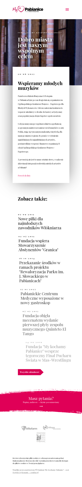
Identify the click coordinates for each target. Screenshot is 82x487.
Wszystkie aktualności (30, 372)
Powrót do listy (24, 175)
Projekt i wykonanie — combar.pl (25, 472)
